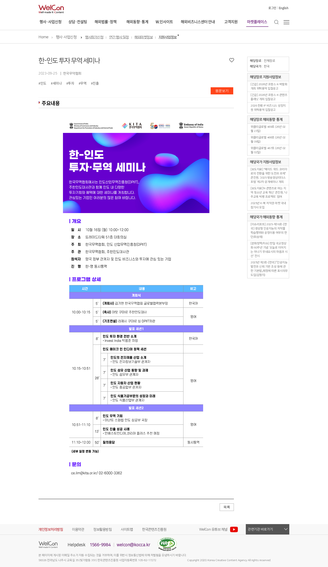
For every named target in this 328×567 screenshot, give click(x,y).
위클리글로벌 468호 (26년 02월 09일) (268, 139)
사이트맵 (127, 529)
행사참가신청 (94, 37)
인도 (43, 83)
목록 (226, 507)
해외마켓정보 (144, 37)
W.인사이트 (164, 21)
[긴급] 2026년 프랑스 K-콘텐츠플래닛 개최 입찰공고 (269, 97)
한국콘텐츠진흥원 (154, 529)
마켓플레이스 (257, 21)
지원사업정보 (168, 37)
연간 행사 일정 (119, 37)
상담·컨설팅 (77, 21)
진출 (96, 83)
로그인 (272, 8)
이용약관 (78, 529)
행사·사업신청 (51, 21)
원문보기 (222, 91)
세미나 (57, 83)
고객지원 (231, 21)
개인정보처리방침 (50, 529)
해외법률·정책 (106, 21)
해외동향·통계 (137, 21)
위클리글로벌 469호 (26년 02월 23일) (268, 129)
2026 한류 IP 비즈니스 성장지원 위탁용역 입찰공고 (268, 108)
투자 (71, 83)
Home (43, 37)
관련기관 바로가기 (260, 529)
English (283, 8)
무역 (83, 83)
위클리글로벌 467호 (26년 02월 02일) (268, 150)
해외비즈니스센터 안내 (198, 21)
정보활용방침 (102, 529)
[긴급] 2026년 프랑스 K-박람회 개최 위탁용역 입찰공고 (269, 86)
